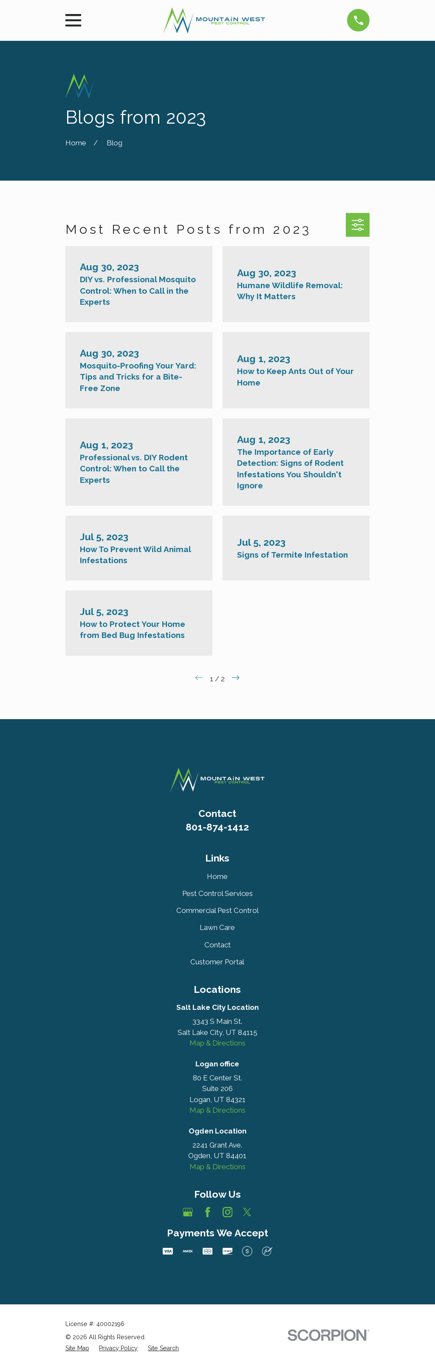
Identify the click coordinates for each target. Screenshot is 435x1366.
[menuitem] (77, 1348)
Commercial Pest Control (217, 910)
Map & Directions (217, 1043)
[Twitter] (247, 1212)
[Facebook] (208, 1212)
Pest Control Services (217, 893)
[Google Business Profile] (188, 1212)
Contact (217, 945)
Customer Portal (217, 962)
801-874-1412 (217, 827)
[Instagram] (228, 1212)
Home (217, 876)
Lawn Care (217, 927)
